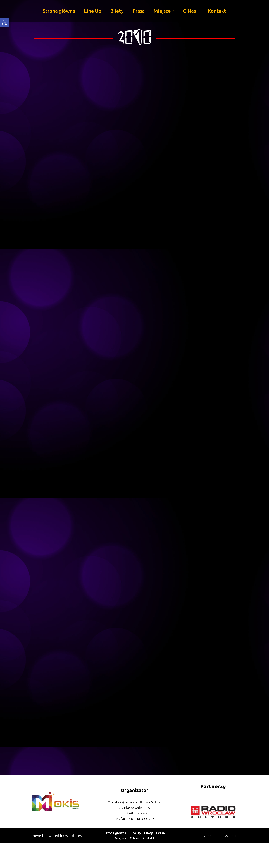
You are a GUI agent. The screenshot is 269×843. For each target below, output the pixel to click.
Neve (36, 835)
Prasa (139, 11)
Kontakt (217, 11)
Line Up (92, 11)
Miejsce (120, 838)
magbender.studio (222, 835)
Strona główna (59, 11)
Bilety (117, 11)
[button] (173, 11)
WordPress (74, 835)
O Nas (134, 838)
